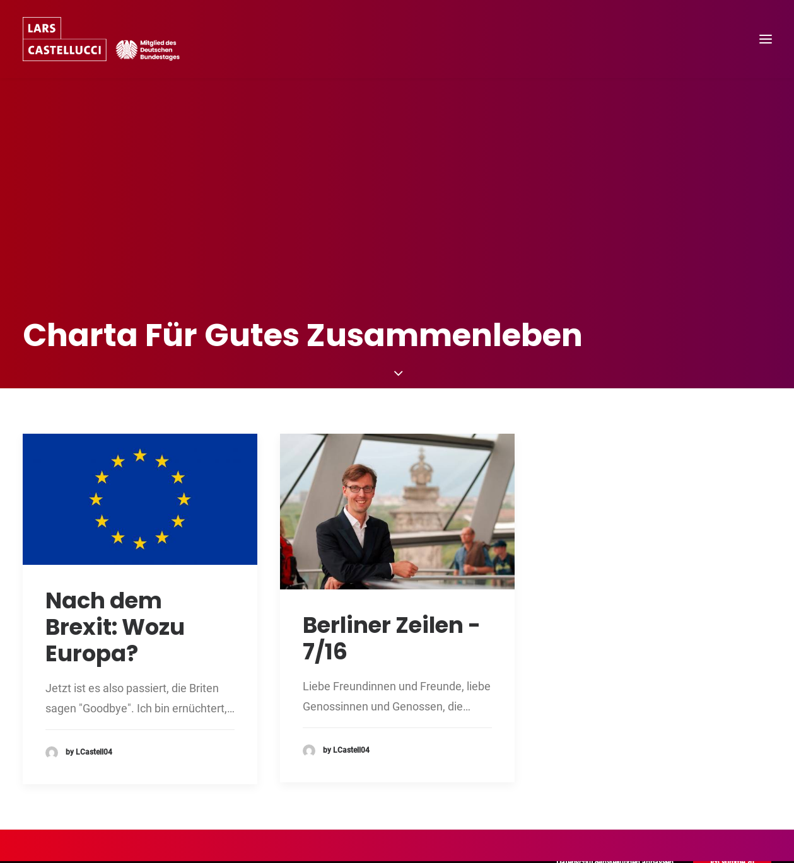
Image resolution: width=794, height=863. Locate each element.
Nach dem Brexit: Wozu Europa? (115, 575)
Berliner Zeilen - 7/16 (392, 586)
